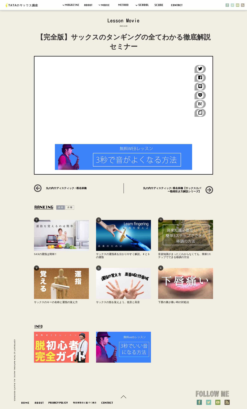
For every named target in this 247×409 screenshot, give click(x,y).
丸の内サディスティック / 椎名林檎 (66, 188)
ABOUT (39, 404)
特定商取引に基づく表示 (85, 404)
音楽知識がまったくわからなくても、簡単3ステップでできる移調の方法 (184, 256)
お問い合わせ (108, 404)
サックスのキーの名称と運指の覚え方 (56, 302)
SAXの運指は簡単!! (45, 254)
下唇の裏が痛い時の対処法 (173, 302)
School (143, 5)
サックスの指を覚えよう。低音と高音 (118, 302)
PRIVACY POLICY (58, 404)
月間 (70, 207)
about (89, 5)
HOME (25, 404)
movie (104, 5)
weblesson (123, 5)
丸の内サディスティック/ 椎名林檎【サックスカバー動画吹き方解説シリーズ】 (172, 190)
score (160, 5)
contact (178, 5)
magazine (71, 5)
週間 (60, 207)
